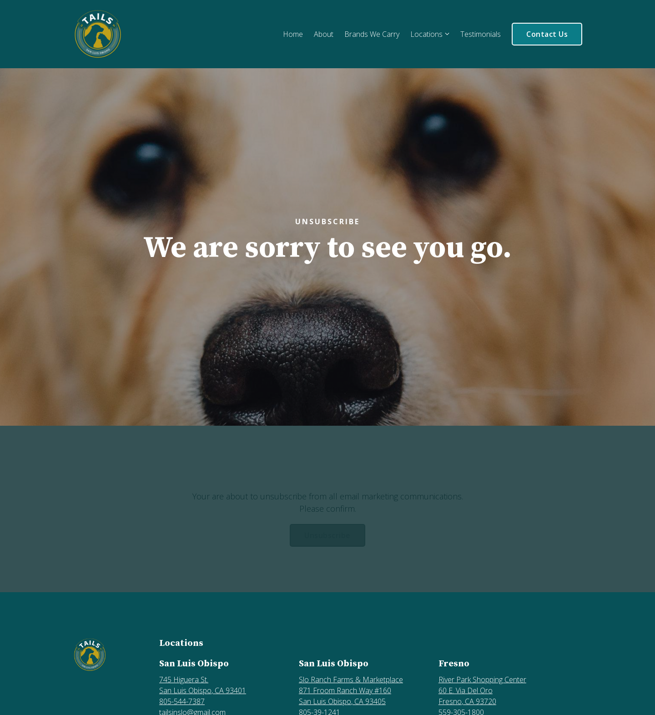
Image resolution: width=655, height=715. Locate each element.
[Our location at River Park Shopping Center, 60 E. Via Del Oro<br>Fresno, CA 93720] (503, 690)
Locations (426, 34)
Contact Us (547, 34)
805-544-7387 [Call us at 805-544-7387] (182, 701)
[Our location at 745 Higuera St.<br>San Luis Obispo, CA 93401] (224, 685)
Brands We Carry (371, 34)
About (323, 34)
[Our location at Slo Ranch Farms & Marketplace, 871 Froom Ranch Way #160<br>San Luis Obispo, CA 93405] (364, 690)
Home (293, 34)
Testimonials (480, 34)
